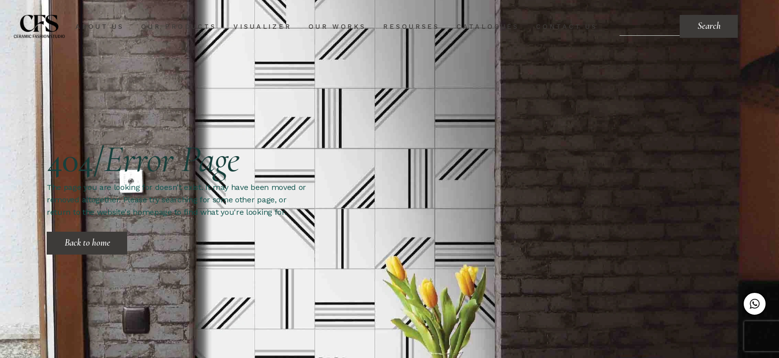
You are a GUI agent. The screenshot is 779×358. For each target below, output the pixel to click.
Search (709, 25)
